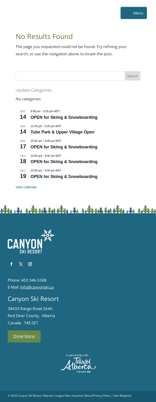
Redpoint (125, 396)
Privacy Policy (102, 396)
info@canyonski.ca (37, 287)
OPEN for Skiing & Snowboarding (64, 117)
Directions (24, 336)
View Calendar (26, 187)
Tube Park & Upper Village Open (62, 132)
